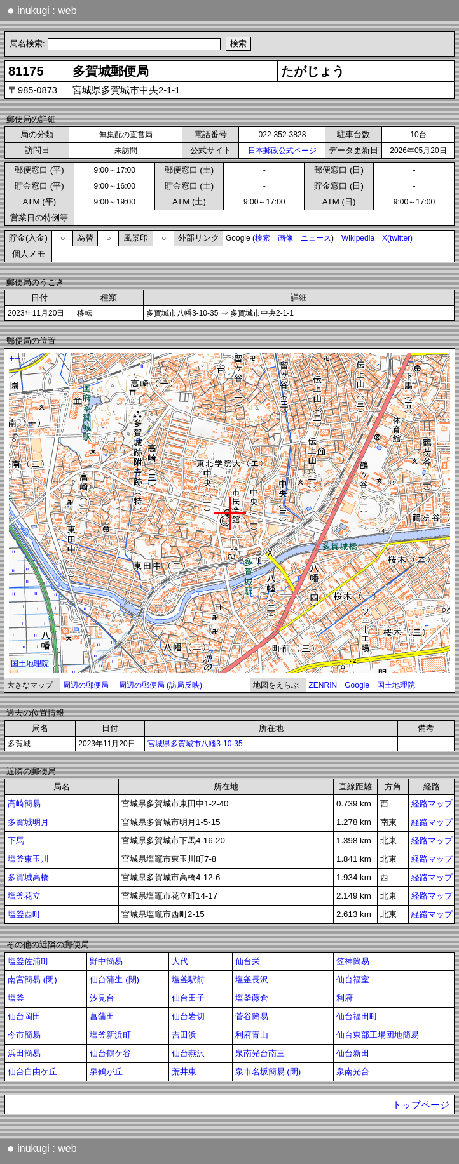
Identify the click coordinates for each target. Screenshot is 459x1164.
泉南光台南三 (260, 1053)
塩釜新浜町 (110, 1035)
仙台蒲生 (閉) (114, 979)
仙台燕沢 (188, 1053)
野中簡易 (106, 961)
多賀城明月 (28, 822)
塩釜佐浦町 (28, 961)
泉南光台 (352, 1071)
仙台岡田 (24, 1016)
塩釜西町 (24, 914)
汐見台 (102, 998)
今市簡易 (24, 1035)
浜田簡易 (24, 1053)
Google (357, 685)
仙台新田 (352, 1053)
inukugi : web (42, 10)
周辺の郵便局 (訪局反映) (160, 685)
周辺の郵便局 (86, 685)
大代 (180, 961)
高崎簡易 (24, 803)
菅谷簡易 (251, 1016)
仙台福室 (352, 979)
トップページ (420, 1105)
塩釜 (16, 998)
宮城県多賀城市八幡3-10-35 (194, 743)
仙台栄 (247, 961)
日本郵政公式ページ (282, 150)
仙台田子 (188, 998)
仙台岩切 (188, 1016)
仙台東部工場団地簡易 (377, 1035)
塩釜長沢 (251, 979)
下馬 (16, 840)
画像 (285, 238)
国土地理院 (396, 685)
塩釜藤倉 (251, 998)
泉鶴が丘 (106, 1071)
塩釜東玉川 (28, 859)
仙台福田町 (357, 1016)
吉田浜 (184, 1035)
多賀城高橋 (28, 877)
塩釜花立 (24, 895)
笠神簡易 (352, 961)
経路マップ (432, 803)
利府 (344, 998)
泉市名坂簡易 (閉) (268, 1071)
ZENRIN (323, 685)
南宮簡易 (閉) (32, 979)
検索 (262, 238)
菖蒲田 (102, 1016)
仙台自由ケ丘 (32, 1071)
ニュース (316, 238)
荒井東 (184, 1071)
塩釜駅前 (188, 979)
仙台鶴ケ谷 (110, 1053)
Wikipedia (357, 238)
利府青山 (251, 1035)
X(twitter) (397, 238)
